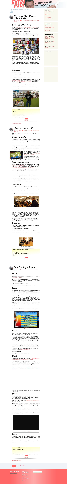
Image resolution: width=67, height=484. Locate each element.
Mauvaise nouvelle (25, 478)
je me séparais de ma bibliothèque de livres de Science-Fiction (26, 27)
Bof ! (14, 255)
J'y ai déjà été (16, 252)
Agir (21, 20)
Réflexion (23, 480)
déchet (28, 130)
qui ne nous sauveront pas (25, 349)
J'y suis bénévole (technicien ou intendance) (21, 253)
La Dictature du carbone (16, 80)
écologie (31, 130)
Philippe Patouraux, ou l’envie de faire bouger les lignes (49, 37)
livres (29, 20)
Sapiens (18, 82)
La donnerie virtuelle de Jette (49, 27)
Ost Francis (46, 36)
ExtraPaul (16, 131)
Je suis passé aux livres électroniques (20, 116)
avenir (23, 269)
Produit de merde (47, 30)
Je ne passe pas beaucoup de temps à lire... (21, 117)
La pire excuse (47, 14)
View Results (26, 120)
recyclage (31, 20)
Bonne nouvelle (24, 475)
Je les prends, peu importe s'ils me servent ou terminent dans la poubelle (26, 454)
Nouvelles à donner (48, 17)
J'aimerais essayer (17, 254)
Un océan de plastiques (24, 267)
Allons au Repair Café (23, 128)
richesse (34, 20)
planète (33, 269)
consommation (26, 20)
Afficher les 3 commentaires (17, 123)
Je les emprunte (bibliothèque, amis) (20, 115)
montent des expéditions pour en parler (32, 400)
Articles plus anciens (18, 466)
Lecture (23, 477)
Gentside (30, 431)
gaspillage (34, 130)
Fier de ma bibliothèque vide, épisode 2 (25, 17)
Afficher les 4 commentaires (17, 460)
